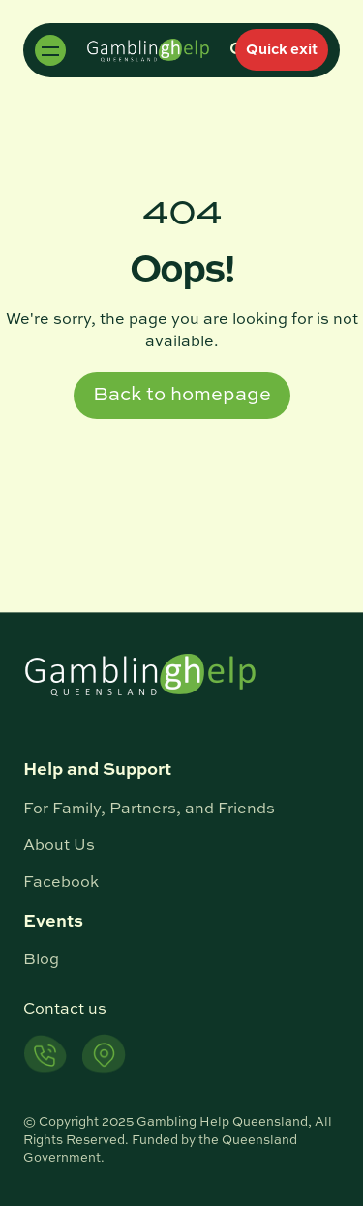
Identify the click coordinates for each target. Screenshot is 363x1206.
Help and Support (97, 770)
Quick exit (282, 50)
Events (53, 921)
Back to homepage (182, 395)
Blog (41, 960)
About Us (59, 846)
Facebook (61, 883)
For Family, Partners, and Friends (149, 809)
